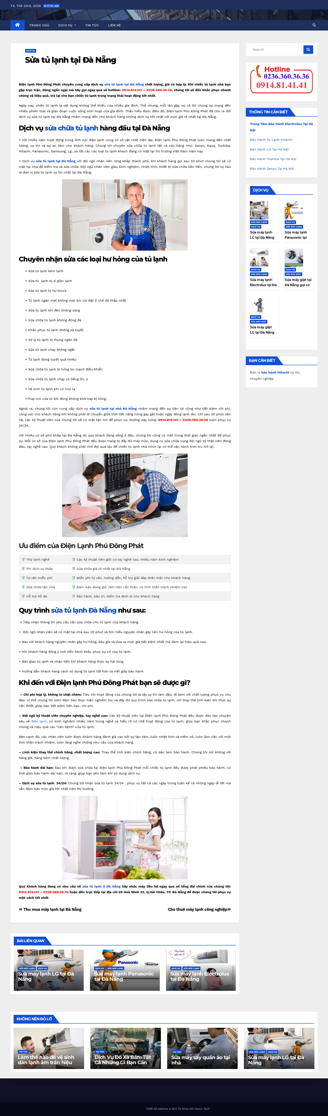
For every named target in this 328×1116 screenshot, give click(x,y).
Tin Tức (92, 25)
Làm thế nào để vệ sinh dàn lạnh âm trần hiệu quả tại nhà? (46, 1062)
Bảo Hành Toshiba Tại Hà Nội (273, 159)
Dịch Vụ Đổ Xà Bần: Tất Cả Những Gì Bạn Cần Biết (123, 1062)
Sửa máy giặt (293, 274)
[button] (314, 25)
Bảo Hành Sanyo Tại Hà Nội (272, 169)
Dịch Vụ (67, 25)
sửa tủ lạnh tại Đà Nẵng (124, 84)
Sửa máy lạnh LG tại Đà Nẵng (46, 976)
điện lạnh (39, 721)
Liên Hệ (114, 25)
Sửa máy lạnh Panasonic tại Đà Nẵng (124, 976)
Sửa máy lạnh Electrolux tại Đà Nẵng (199, 976)
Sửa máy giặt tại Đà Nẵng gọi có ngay (298, 285)
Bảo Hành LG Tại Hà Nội (269, 149)
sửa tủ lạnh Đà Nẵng (84, 610)
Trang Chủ (39, 25)
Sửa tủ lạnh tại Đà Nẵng (70, 60)
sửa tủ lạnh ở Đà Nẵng (101, 886)
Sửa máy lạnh (27, 968)
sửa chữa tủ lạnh (71, 128)
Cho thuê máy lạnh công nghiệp (199, 909)
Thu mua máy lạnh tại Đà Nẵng (50, 909)
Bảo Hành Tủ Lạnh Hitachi (271, 140)
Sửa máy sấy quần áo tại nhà (200, 1060)
